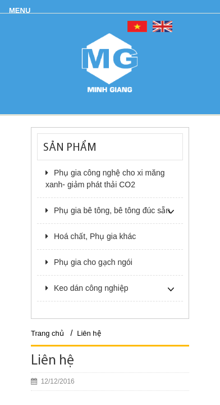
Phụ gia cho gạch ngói (88, 262)
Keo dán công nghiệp (87, 288)
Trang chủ (47, 333)
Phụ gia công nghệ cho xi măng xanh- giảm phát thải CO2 (105, 178)
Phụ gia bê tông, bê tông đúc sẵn (107, 210)
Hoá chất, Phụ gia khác (90, 236)
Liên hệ (88, 333)
